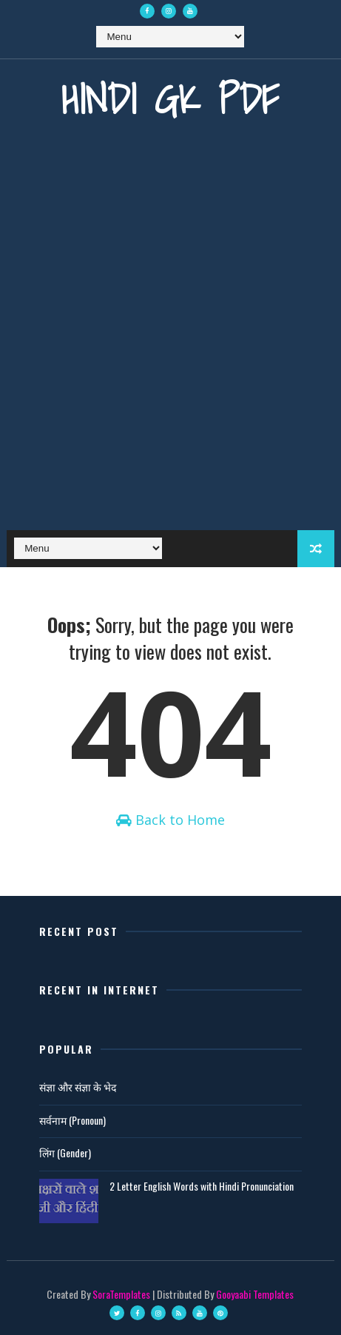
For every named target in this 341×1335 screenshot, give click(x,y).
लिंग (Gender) (65, 1152)
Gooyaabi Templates (255, 1294)
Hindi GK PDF (170, 99)
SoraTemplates (121, 1294)
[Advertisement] (170, 337)
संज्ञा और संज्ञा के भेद (77, 1086)
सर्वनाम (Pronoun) (72, 1120)
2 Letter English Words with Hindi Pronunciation (201, 1186)
